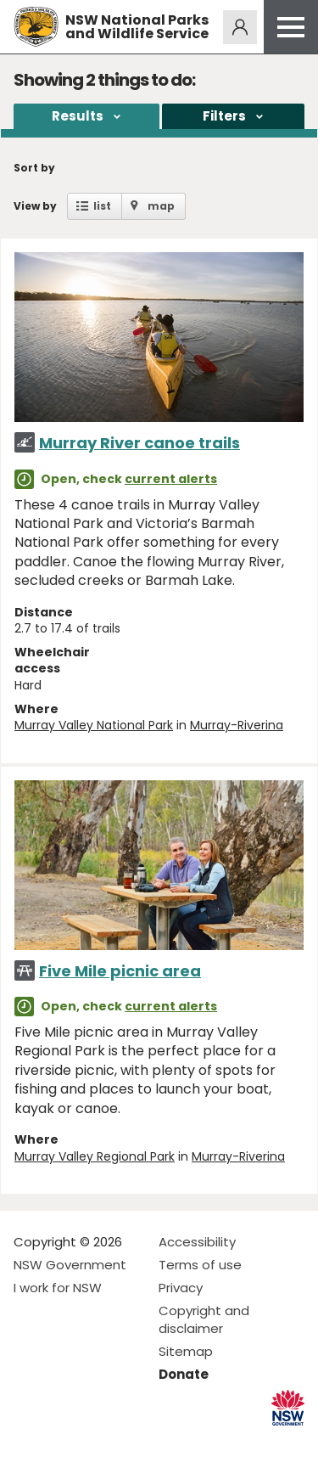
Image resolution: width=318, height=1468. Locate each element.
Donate (184, 1374)
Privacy (181, 1287)
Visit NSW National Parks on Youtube (102, 1441)
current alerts (171, 478)
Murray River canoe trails (139, 442)
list (102, 206)
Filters (224, 116)
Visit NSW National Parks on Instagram (65, 1441)
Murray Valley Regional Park (94, 1156)
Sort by (34, 167)
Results (77, 116)
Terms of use (200, 1265)
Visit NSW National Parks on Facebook (29, 1441)
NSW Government (70, 1265)
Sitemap (186, 1351)
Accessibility (197, 1242)
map (161, 206)
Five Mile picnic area (120, 970)
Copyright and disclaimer (204, 1319)
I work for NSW (58, 1287)
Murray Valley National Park (93, 725)
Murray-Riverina (236, 725)
